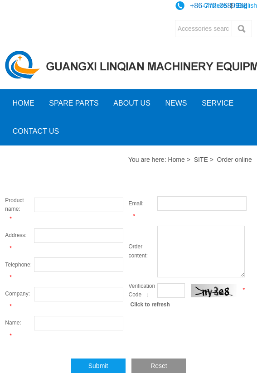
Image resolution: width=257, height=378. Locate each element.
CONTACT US (36, 131)
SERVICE (217, 103)
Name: (13, 323)
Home (176, 159)
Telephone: (18, 265)
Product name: (14, 204)
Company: (17, 294)
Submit (98, 365)
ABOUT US (131, 103)
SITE (201, 159)
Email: (136, 203)
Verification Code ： (142, 290)
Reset (158, 365)
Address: (15, 235)
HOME (23, 103)
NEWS (176, 103)
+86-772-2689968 (218, 6)
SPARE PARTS (73, 103)
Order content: (138, 250)
